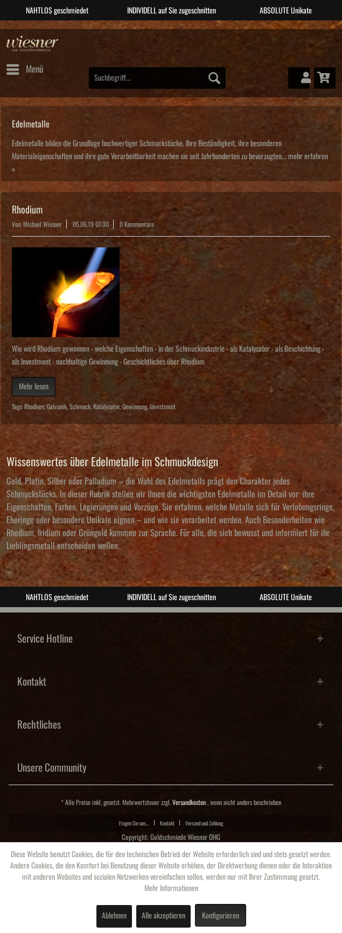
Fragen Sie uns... (134, 823)
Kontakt (167, 823)
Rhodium (27, 210)
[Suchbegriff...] (157, 78)
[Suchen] (214, 78)
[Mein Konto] (299, 78)
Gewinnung (134, 406)
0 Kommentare (137, 224)
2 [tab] (163, 28)
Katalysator (106, 406)
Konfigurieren (220, 916)
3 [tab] (179, 28)
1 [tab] (147, 28)
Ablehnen (114, 916)
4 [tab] (195, 28)
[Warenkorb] (325, 78)
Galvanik (57, 406)
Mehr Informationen (171, 888)
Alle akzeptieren (163, 916)
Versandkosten (189, 802)
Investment (163, 406)
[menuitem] (24, 69)
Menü (24, 67)
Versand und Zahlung (204, 823)
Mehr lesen (33, 386)
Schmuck (79, 406)
